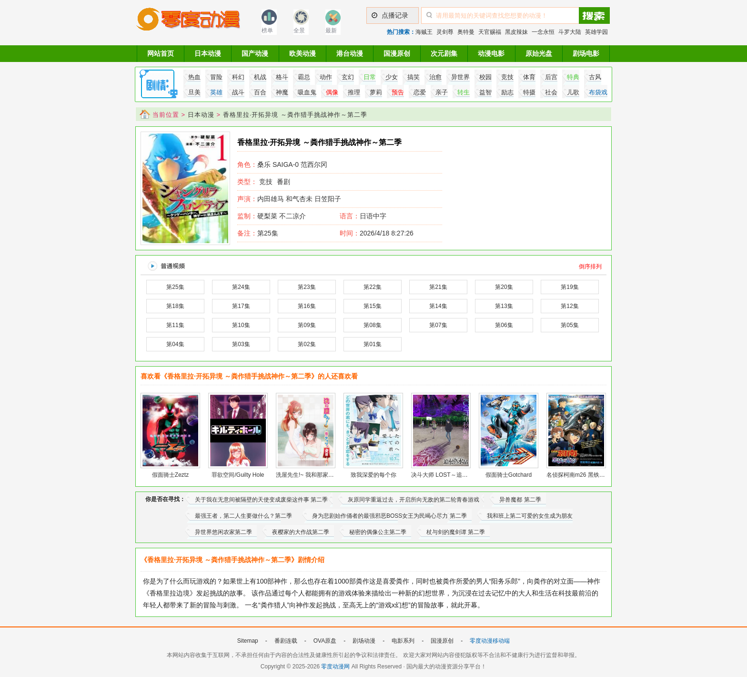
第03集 (241, 344)
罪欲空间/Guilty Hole (238, 475)
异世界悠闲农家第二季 (223, 532)
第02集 (306, 344)
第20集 (504, 287)
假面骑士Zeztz (170, 475)
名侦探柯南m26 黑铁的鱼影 (581, 475)
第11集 (175, 325)
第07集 (438, 325)
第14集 (438, 306)
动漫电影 (491, 53)
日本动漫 (207, 53)
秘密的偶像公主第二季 (377, 532)
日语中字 (373, 216)
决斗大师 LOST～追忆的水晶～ (451, 475)
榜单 (267, 30)
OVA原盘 (324, 640)
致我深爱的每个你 (373, 475)
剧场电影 (586, 53)
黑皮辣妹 (516, 32)
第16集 (306, 306)
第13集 (504, 306)
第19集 (569, 287)
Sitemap (247, 640)
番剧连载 (285, 640)
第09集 (306, 325)
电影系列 (403, 640)
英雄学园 (596, 32)
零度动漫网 (335, 666)
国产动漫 (255, 53)
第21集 (438, 287)
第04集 (175, 344)
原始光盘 (538, 53)
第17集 (241, 306)
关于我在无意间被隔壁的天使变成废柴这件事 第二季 (261, 499)
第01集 (372, 344)
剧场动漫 (364, 640)
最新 (331, 30)
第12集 (569, 306)
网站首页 (160, 53)
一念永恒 (543, 32)
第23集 (306, 287)
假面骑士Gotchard (508, 475)
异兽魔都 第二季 (520, 499)
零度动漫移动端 (490, 640)
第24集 (241, 287)
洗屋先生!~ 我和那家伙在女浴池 (316, 475)
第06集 (504, 325)
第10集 (241, 325)
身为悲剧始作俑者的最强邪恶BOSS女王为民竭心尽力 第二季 (389, 516)
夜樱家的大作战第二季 (300, 532)
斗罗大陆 (569, 32)
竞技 (266, 181)
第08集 (372, 325)
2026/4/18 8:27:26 (377, 233)
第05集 (569, 325)
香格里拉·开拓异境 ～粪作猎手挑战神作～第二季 (295, 114)
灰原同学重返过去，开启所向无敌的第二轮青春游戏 (413, 499)
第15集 (372, 306)
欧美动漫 (302, 53)
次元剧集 (444, 53)
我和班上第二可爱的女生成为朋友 (530, 516)
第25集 (257, 233)
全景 (299, 30)
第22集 (372, 287)
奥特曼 (465, 32)
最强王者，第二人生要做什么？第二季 (243, 516)
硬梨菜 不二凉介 (271, 216)
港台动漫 (349, 53)
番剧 (283, 181)
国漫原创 (397, 53)
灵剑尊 (445, 32)
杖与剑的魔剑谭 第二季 (455, 532)
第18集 (175, 306)
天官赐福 (489, 32)
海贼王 (424, 32)
